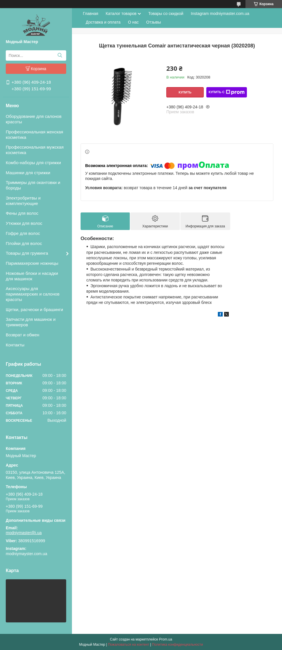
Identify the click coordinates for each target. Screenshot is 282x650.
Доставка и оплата (103, 22)
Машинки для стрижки (28, 172)
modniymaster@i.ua (24, 532)
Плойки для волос (24, 243)
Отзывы (153, 22)
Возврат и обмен (22, 334)
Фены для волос (22, 213)
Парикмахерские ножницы (32, 263)
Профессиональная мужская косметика (35, 150)
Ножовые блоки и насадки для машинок (32, 276)
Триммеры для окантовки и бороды (33, 185)
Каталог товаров (121, 13)
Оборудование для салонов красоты (34, 119)
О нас (133, 22)
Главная (90, 13)
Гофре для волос (23, 233)
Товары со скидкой (165, 13)
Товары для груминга (27, 253)
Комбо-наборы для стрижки (33, 162)
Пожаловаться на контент (128, 645)
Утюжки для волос (24, 223)
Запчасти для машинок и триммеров (31, 322)
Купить (185, 92)
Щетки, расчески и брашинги (34, 309)
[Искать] (59, 55)
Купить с (227, 92)
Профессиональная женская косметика (34, 134)
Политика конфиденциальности (177, 645)
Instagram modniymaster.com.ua (220, 13)
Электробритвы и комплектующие (23, 200)
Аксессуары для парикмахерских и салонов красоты (33, 294)
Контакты (15, 344)
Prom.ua (165, 639)
